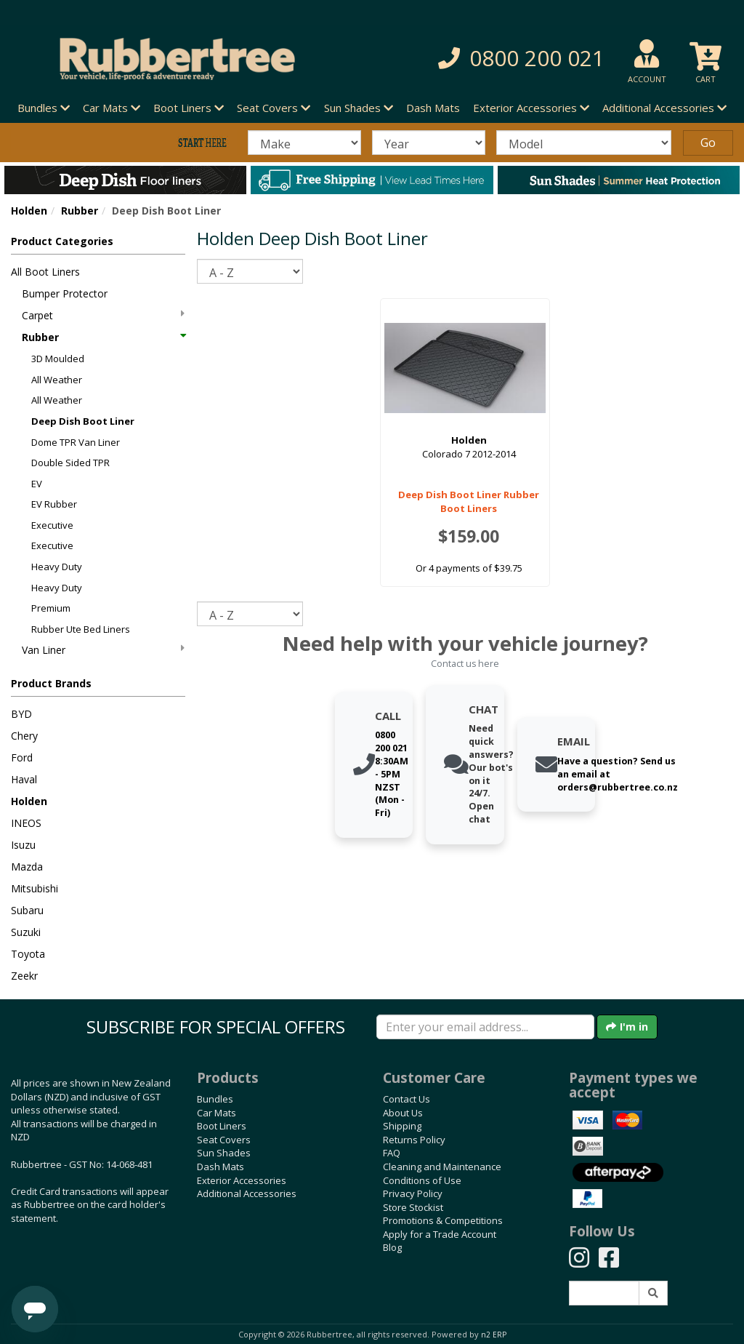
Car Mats (216, 1112)
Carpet (103, 315)
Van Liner (103, 650)
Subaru (27, 910)
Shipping (402, 1125)
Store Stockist (413, 1207)
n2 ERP (493, 1334)
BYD (21, 714)
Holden (29, 210)
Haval (24, 779)
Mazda (27, 866)
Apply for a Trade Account (439, 1234)
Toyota (28, 954)
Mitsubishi (34, 888)
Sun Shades (224, 1152)
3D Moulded (57, 358)
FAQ (391, 1152)
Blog (392, 1247)
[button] (515, 58)
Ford (22, 757)
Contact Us (406, 1098)
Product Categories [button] (62, 241)
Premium (50, 608)
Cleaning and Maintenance (442, 1166)
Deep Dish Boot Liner (82, 421)
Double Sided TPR (70, 462)
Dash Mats (433, 107)
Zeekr (24, 976)
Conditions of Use (422, 1180)
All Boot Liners (45, 272)
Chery (24, 736)
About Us (403, 1112)
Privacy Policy (412, 1193)
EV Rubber (54, 504)
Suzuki (26, 932)
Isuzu (23, 845)
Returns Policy (414, 1139)
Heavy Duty (56, 566)
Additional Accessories (246, 1193)
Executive (52, 525)
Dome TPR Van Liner (75, 442)
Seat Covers (224, 1139)
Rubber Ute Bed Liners (80, 629)
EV (36, 483)
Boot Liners (221, 1125)
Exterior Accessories (241, 1180)
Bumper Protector (65, 293)
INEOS (26, 823)
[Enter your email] (485, 1027)
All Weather (56, 379)
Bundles (215, 1098)
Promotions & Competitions (443, 1220)
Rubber (79, 210)
